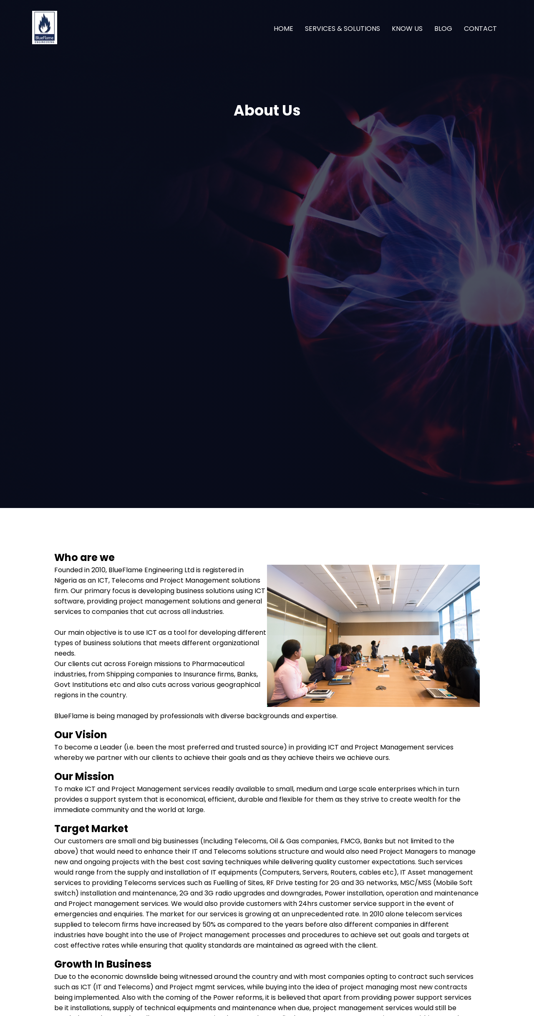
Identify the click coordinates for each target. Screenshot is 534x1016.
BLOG (443, 28)
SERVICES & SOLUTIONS (342, 28)
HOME (283, 28)
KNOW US (407, 28)
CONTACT (480, 28)
